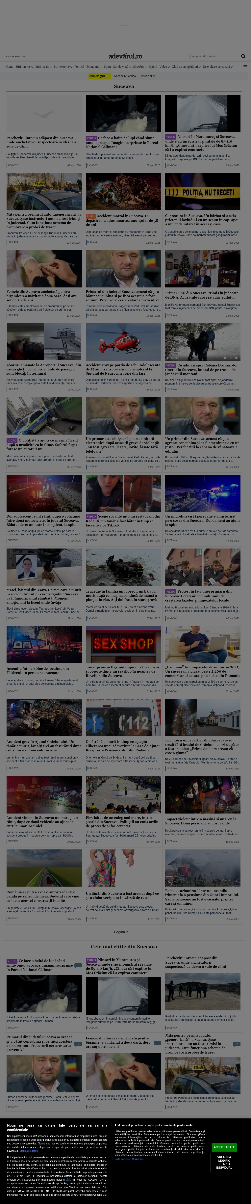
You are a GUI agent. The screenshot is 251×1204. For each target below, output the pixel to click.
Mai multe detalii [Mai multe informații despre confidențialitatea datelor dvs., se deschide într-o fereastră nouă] (29, 1150)
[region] (125, 1161)
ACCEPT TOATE (224, 1147)
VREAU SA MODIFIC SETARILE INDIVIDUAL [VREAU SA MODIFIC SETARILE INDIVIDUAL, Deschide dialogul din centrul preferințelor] (224, 1163)
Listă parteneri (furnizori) (129, 1159)
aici (68, 1179)
